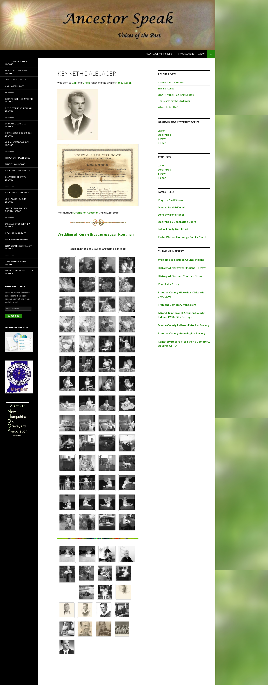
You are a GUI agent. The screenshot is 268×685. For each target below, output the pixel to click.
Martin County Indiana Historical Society (183, 325)
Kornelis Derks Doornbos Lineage (18, 134)
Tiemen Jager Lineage (15, 80)
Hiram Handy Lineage (15, 233)
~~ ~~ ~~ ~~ (9, 92)
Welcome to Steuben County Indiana (181, 259)
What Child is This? (168, 106)
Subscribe (13, 316)
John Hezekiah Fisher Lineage (15, 262)
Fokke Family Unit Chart (173, 228)
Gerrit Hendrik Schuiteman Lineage (19, 100)
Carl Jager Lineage (14, 86)
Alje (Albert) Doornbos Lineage (17, 143)
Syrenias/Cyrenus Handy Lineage (17, 225)
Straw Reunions (186, 54)
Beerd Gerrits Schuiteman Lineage (18, 109)
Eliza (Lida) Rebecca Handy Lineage (18, 247)
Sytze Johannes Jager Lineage (16, 62)
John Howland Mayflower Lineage (176, 94)
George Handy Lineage (16, 239)
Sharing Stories (166, 88)
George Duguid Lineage (17, 193)
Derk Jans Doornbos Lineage (15, 125)
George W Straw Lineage (17, 171)
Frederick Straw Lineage (17, 158)
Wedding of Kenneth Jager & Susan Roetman (95, 234)
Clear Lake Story (168, 284)
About (201, 54)
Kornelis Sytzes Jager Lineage (16, 71)
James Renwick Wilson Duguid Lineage (16, 209)
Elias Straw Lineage (15, 164)
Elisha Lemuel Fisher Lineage (15, 272)
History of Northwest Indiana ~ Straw (182, 267)
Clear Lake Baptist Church (159, 54)
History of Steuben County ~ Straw (180, 276)
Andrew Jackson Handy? (171, 82)
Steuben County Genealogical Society (181, 333)
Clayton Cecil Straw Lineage (15, 178)
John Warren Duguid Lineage (15, 200)
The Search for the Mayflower (174, 100)
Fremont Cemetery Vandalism (177, 304)
